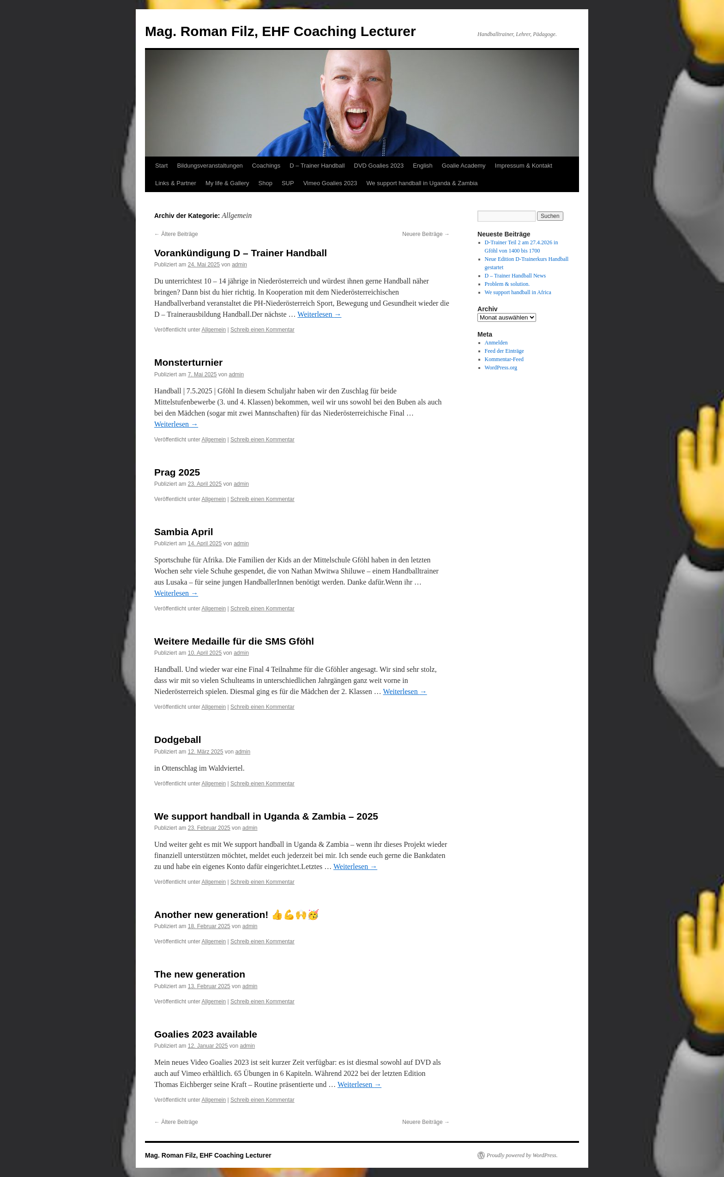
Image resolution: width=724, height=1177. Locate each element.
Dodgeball (177, 739)
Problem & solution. (507, 284)
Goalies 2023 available (205, 1034)
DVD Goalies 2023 (379, 165)
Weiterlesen (319, 314)
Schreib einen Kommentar (262, 329)
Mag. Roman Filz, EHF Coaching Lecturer (280, 31)
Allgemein (214, 329)
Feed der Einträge (504, 351)
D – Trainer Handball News (515, 275)
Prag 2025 (177, 472)
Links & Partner (175, 183)
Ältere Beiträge (176, 234)
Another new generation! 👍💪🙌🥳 (236, 914)
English (423, 165)
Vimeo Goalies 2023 (330, 183)
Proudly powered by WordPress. (522, 1155)
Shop (265, 183)
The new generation (199, 974)
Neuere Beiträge (426, 234)
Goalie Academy (464, 165)
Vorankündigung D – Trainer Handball (240, 252)
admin (239, 264)
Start (161, 165)
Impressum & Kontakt (523, 165)
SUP (288, 183)
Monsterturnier (188, 362)
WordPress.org (501, 367)
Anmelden (496, 342)
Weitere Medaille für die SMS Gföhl (234, 641)
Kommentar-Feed (504, 359)
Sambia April (183, 531)
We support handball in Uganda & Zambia (421, 183)
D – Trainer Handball (317, 165)
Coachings (266, 165)
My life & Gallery (227, 183)
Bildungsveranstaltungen (209, 165)
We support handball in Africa (518, 292)
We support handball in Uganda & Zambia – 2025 (266, 816)
